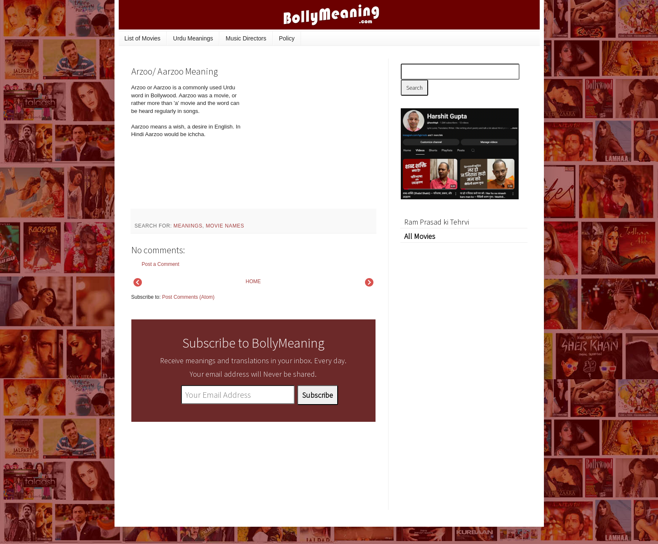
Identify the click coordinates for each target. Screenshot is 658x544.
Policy (287, 38)
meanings (187, 226)
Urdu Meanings (193, 38)
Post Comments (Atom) (188, 297)
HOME (253, 281)
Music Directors (246, 38)
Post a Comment (160, 264)
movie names (225, 226)
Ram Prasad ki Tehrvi (436, 222)
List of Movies (143, 38)
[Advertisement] (312, 140)
